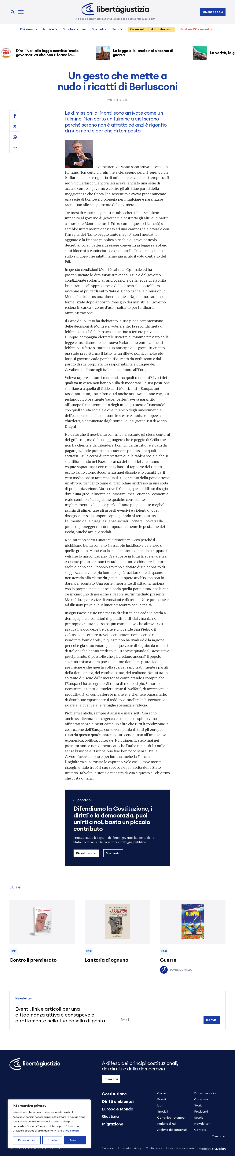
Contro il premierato (33, 960)
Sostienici (113, 853)
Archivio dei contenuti (171, 1129)
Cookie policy (154, 1148)
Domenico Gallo (176, 970)
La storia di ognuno (106, 960)
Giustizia (110, 1116)
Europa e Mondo (117, 1109)
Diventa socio (213, 11)
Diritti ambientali (118, 1101)
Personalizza (26, 1140)
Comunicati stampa (171, 1117)
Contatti (200, 1129)
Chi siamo (27, 29)
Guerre (168, 960)
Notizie (48, 29)
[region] (49, 1123)
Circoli (161, 1093)
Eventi (161, 1099)
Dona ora (111, 1079)
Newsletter (201, 1123)
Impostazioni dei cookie (180, 1148)
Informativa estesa (66, 1130)
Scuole (198, 1117)
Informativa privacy (129, 1148)
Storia (198, 1105)
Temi (115, 29)
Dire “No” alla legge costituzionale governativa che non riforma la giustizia (48, 55)
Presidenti (201, 1111)
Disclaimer (108, 1148)
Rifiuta (52, 1140)
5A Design (212, 1148)
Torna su (219, 1137)
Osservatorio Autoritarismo (151, 29)
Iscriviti (211, 1019)
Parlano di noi (166, 1123)
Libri (15, 887)
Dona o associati (205, 1093)
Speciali (98, 29)
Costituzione (114, 1094)
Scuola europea (74, 29)
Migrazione (112, 1124)
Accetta (74, 1140)
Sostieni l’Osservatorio (197, 29)
